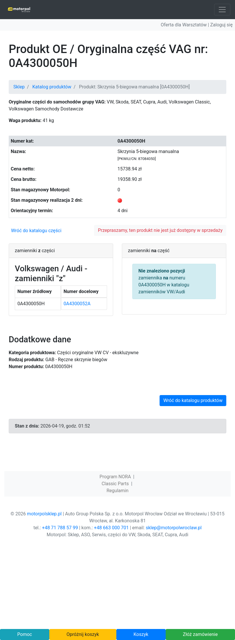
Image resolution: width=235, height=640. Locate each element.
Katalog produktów (51, 87)
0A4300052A (77, 303)
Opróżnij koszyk (82, 634)
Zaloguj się (221, 25)
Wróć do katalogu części (36, 230)
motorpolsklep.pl (44, 514)
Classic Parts (115, 483)
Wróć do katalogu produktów (193, 400)
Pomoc (24, 634)
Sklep (19, 87)
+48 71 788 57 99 (60, 527)
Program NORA (115, 476)
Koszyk (140, 634)
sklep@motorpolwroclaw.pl (173, 527)
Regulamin (117, 490)
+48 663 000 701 (111, 527)
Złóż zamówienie (200, 634)
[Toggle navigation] (222, 9)
